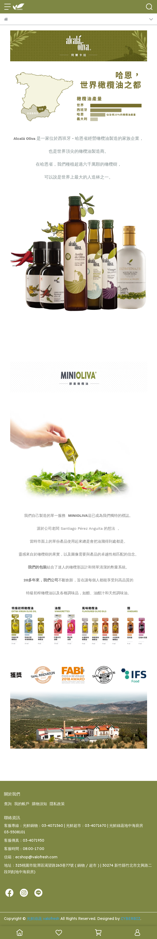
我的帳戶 (21, 803)
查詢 (8, 803)
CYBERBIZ (130, 918)
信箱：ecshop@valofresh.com (30, 857)
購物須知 (39, 803)
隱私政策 (57, 803)
